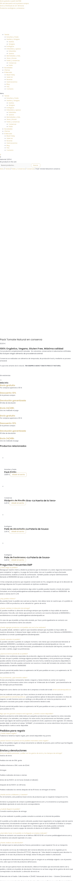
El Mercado (8, 72)
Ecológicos (10, 46)
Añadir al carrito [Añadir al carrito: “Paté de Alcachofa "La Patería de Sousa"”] (18, 373)
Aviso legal (8, 818)
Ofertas (7, 70)
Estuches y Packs (13, 37)
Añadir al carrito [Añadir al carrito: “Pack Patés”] (18, 317)
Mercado (7, 786)
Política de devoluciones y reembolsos (18, 816)
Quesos (11, 54)
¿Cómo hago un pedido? (9, 409)
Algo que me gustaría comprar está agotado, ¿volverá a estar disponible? (26, 556)
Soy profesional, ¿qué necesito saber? (13, 520)
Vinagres (12, 44)
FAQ (8, 87)
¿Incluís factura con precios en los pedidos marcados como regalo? (24, 583)
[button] (36, 93)
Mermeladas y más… (14, 56)
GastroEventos (9, 790)
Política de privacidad (12, 821)
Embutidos (12, 51)
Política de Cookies (11, 823)
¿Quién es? (8, 788)
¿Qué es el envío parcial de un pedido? (14, 496)
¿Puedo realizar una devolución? (11, 685)
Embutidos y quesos (14, 49)
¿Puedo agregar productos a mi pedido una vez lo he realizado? (23, 469)
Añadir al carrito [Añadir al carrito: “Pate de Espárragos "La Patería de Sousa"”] (18, 402)
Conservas (12, 63)
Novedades (8, 68)
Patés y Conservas (18, 169)
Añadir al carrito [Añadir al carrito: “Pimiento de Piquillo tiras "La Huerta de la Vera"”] (18, 345)
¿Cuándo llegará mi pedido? (10, 651)
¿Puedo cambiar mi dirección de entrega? (15, 450)
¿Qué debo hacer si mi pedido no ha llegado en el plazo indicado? (23, 675)
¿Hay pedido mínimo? (8, 441)
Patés (11, 65)
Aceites (11, 42)
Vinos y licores (12, 58)
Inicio (2, 169)
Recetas (9, 80)
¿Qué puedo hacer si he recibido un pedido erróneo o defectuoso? (24, 740)
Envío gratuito (7, 227)
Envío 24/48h (7, 249)
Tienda (6, 35)
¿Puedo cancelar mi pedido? (10, 481)
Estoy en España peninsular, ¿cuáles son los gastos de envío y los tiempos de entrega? (31, 595)
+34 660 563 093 (6, 851)
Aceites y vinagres (13, 39)
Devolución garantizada (13, 242)
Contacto (10, 89)
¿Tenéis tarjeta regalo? (8, 575)
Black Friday (11, 75)
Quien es (10, 77)
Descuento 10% (8, 234)
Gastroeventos (12, 82)
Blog (8, 84)
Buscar (35, 165)
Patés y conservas (13, 61)
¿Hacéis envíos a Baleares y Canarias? (14, 636)
